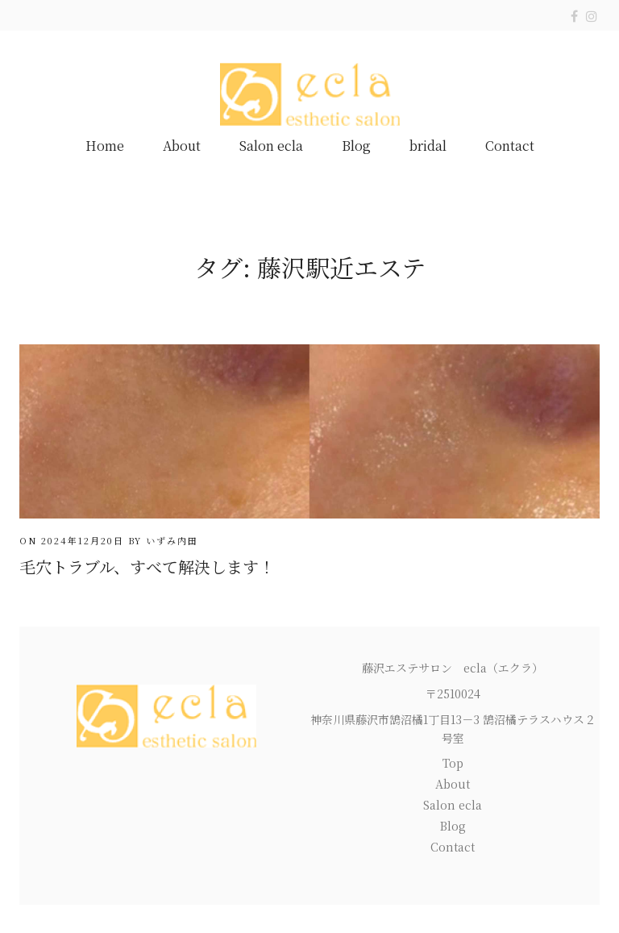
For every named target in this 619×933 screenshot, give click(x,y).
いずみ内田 (172, 540)
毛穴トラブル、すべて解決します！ (147, 566)
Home (104, 145)
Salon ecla (271, 145)
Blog (356, 145)
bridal (428, 145)
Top (452, 763)
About (182, 145)
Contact (509, 145)
